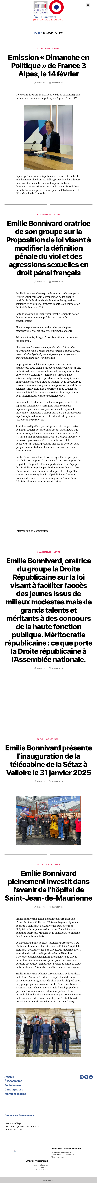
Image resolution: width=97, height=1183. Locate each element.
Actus (39, 49)
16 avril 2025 (57, 83)
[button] (88, 5)
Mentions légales (15, 1093)
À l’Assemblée (13, 1081)
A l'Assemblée (44, 215)
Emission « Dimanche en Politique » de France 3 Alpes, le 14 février (48, 65)
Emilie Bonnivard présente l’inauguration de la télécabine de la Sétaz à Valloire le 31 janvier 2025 (48, 760)
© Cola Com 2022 (48, 1180)
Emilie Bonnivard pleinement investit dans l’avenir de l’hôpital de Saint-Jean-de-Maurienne (48, 885)
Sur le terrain (53, 739)
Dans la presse (53, 49)
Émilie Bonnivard (45, 17)
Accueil (9, 1076)
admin (42, 83)
